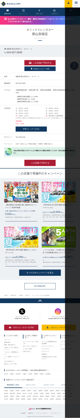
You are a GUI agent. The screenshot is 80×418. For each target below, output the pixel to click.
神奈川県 (12, 393)
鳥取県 (42, 396)
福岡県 (36, 374)
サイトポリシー (46, 349)
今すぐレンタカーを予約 (21, 327)
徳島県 (70, 396)
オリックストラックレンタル (67, 345)
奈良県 (29, 396)
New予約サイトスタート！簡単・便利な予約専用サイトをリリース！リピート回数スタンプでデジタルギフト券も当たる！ (41, 20)
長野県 (47, 393)
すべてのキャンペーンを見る (40, 273)
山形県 (35, 390)
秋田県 (29, 390)
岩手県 (17, 390)
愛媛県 (12, 399)
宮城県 (23, 390)
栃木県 (52, 390)
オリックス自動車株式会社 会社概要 (49, 342)
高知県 (17, 399)
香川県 (6, 399)
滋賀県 (6, 396)
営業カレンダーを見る (31, 129)
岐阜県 (53, 393)
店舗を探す (7, 342)
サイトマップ (45, 351)
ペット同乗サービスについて (11, 357)
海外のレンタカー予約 (10, 364)
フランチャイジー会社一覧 (67, 341)
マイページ (7, 339)
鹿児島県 (48, 374)
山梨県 (42, 393)
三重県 (70, 393)
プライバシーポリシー (48, 346)
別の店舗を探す (40, 286)
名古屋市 (18, 374)
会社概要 (23, 413)
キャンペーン (23, 11)
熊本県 (42, 374)
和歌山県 (35, 396)
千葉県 (69, 390)
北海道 (6, 390)
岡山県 (53, 396)
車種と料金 (39, 11)
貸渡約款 (44, 354)
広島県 (30, 374)
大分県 (46, 399)
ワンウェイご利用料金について (11, 353)
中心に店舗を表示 (74, 66)
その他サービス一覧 (66, 349)
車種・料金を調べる (9, 345)
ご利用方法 (54, 11)
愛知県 (64, 393)
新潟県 (19, 393)
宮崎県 (52, 399)
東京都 (6, 393)
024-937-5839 (13, 52)
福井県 (36, 393)
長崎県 (35, 399)
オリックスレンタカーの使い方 (30, 342)
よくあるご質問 (27, 349)
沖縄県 (64, 399)
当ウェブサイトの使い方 (30, 346)
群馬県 (57, 390)
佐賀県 (29, 399)
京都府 (12, 374)
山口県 (64, 396)
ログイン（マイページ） (58, 327)
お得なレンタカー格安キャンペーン (11, 348)
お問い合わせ (26, 351)
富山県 (24, 393)
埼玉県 (63, 390)
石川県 (30, 393)
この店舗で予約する (40, 163)
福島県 (40, 390)
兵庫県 (23, 396)
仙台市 (6, 374)
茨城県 (46, 390)
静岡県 (59, 393)
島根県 (47, 396)
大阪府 (24, 374)
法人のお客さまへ (9, 361)
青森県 (12, 390)
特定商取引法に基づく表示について (49, 357)
